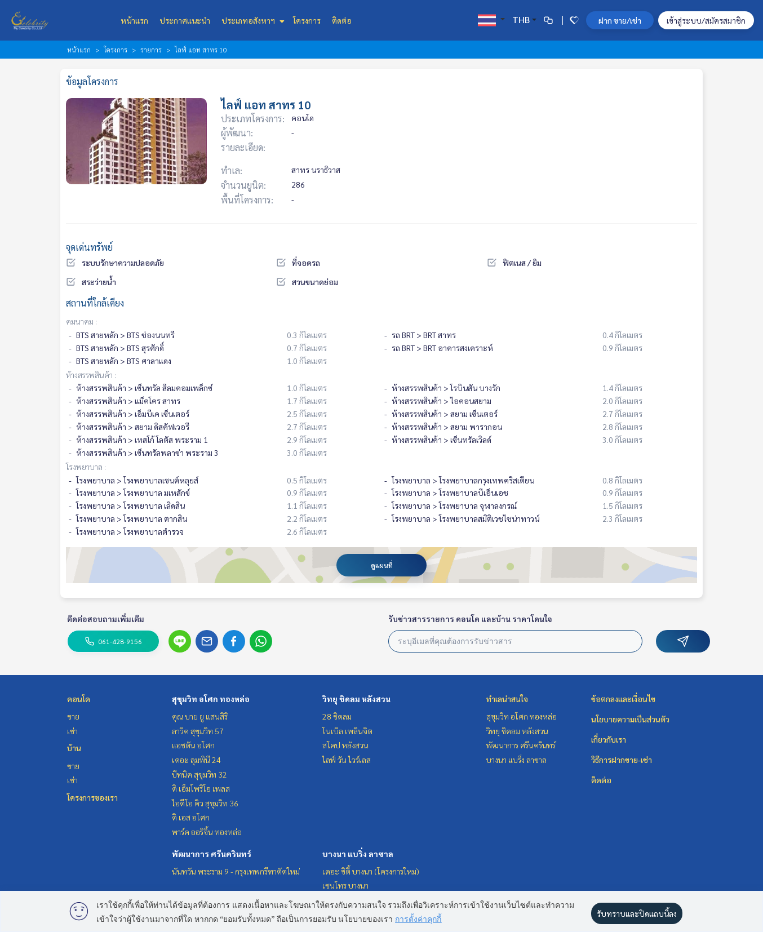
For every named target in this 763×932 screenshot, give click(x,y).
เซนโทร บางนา (345, 885)
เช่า (72, 731)
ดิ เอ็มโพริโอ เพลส (201, 788)
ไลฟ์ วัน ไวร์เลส (346, 760)
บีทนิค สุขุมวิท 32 (199, 774)
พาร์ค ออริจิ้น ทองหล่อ (207, 832)
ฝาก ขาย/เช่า (619, 20)
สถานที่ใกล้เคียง (95, 303)
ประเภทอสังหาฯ (251, 20)
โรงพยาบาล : (86, 466)
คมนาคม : (81, 321)
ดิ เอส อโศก (191, 817)
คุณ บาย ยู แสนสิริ (200, 716)
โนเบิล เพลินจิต (347, 731)
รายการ (151, 49)
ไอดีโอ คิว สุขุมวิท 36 (205, 803)
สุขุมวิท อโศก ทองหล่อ (211, 699)
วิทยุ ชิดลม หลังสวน (356, 699)
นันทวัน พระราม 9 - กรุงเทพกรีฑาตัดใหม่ (236, 871)
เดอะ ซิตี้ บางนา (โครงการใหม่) (370, 871)
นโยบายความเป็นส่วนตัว (630, 719)
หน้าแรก (134, 20)
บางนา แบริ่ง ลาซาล (357, 854)
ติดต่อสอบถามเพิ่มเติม (105, 619)
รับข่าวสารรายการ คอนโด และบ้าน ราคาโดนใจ (470, 619)
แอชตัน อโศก (193, 745)
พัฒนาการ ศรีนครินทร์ (211, 854)
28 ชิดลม (337, 716)
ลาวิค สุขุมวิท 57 (198, 731)
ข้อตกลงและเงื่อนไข (623, 699)
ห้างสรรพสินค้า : (91, 375)
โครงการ (307, 20)
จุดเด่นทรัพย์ (89, 247)
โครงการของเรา (92, 797)
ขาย (73, 716)
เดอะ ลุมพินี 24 (196, 760)
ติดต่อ (342, 20)
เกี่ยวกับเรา (608, 739)
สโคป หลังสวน (345, 745)
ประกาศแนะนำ (184, 20)
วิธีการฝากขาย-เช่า (621, 760)
